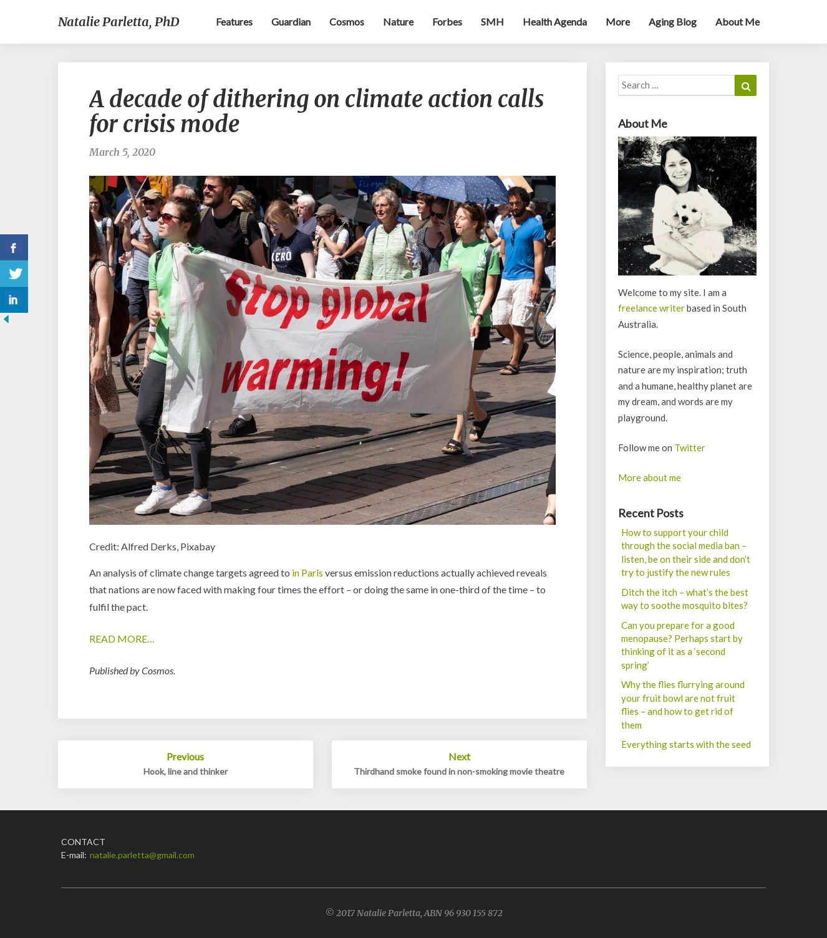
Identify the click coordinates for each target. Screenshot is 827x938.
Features (234, 21)
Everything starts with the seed (686, 744)
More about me (649, 477)
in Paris (308, 572)
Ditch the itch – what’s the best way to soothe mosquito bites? (684, 598)
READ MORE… (122, 638)
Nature (398, 21)
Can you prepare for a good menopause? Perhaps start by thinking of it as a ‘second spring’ (682, 645)
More (618, 21)
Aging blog (673, 21)
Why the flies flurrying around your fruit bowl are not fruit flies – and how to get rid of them (683, 704)
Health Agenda (555, 21)
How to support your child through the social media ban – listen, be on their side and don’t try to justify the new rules (685, 552)
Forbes (447, 21)
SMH (492, 21)
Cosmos (346, 21)
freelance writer (651, 307)
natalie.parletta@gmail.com (142, 854)
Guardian (291, 21)
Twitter (689, 447)
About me (737, 21)
